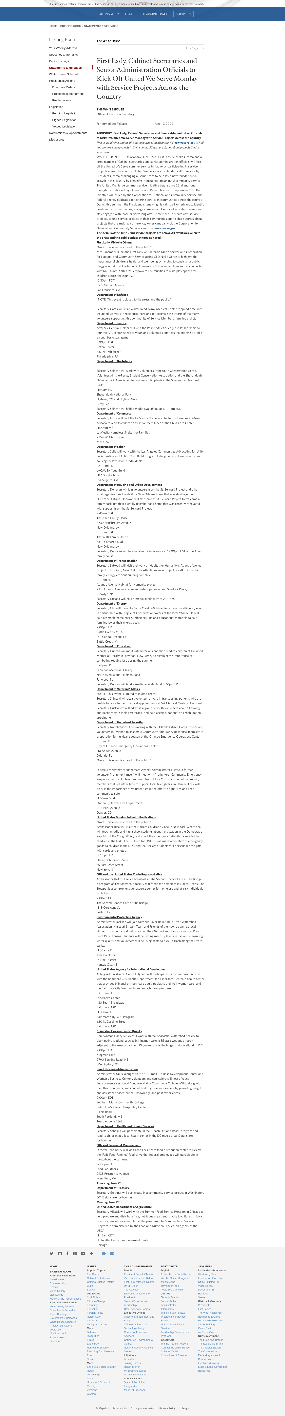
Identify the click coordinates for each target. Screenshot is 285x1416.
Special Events (133, 1378)
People (128, 1270)
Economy (92, 1305)
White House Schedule (64, 74)
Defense (91, 1332)
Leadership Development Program (175, 1334)
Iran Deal (92, 1320)
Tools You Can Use (172, 1289)
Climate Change (96, 1301)
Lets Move (130, 1359)
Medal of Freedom (134, 1389)
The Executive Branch (210, 1339)
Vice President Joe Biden (138, 1278)
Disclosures (57, 139)
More (90, 1328)
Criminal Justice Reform (100, 1281)
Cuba (90, 1285)
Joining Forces (132, 1363)
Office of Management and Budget (139, 1318)
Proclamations (61, 100)
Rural (90, 1355)
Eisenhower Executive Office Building (210, 1322)
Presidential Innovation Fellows (174, 1318)
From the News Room (63, 1275)
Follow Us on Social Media (176, 1274)
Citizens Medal (169, 1351)
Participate (169, 1266)
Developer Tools (170, 1285)
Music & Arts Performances (65, 1298)
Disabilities (93, 1335)
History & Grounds (209, 1301)
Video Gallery (57, 1291)
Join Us (165, 1293)
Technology (93, 1374)
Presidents (204, 1305)
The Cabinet (131, 1289)
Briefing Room (108, 14)
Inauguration (131, 1386)
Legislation (56, 106)
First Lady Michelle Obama (139, 1281)
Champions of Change (174, 1355)
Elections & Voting (208, 1363)
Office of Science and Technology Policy (136, 1326)
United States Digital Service (172, 1326)
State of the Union (134, 1382)
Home (54, 26)
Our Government (208, 1335)
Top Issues (93, 1293)
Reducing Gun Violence (100, 1351)
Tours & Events (169, 1297)
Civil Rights (93, 1297)
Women (91, 1393)
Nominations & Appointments (68, 133)
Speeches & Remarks (63, 54)
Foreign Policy (95, 1312)
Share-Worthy (58, 1283)
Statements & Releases (101, 26)
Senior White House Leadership (135, 1303)
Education (92, 1309)
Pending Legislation (65, 113)
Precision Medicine (134, 1374)
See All (91, 1289)
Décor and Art (206, 1289)
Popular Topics (96, 1270)
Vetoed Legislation (64, 126)
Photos (54, 1287)
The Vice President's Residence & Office (210, 1314)
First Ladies (204, 1309)
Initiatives (130, 1355)
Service (91, 1359)
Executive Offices (134, 1312)
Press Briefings (59, 61)
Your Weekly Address (63, 48)
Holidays (203, 1293)
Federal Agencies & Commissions (209, 1357)
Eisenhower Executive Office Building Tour (210, 1280)
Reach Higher (132, 1366)
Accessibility (120, 1408)
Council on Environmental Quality (138, 1341)
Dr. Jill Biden (131, 1285)
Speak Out (167, 1339)
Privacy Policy (167, 1408)
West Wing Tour (207, 1274)
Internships (167, 1309)
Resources (204, 1370)
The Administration (155, 14)
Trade (90, 1378)
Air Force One (206, 1332)
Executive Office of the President (137, 1295)
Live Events (56, 1294)
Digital (165, 1270)
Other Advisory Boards (137, 1309)
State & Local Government (213, 1366)
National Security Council (138, 1347)
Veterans (92, 1389)
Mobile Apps (168, 1281)
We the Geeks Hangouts (175, 1278)
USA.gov (185, 1408)
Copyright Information (143, 1408)
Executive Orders (63, 87)
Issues (129, 14)
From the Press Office (63, 1302)
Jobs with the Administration (169, 1303)
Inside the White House (212, 1270)
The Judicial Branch (209, 1347)
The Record (93, 1274)
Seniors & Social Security (101, 1366)
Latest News (57, 1279)
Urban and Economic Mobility (99, 1384)
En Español (102, 1408)
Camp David (205, 1328)
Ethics (90, 1339)
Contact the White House (175, 1347)
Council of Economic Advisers (135, 1334)
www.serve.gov (165, 228)
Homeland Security (98, 1347)
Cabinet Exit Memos (98, 1278)
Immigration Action (97, 1324)
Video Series (205, 1285)
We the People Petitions (175, 1343)
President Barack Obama (138, 1274)
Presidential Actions (62, 80)
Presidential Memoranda (68, 93)
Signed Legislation (64, 120)
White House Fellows (173, 1312)
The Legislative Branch (211, 1343)
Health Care (94, 1316)
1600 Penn (183, 14)
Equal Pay (93, 1343)
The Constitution (207, 1351)
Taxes (90, 1370)
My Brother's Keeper (135, 1370)
